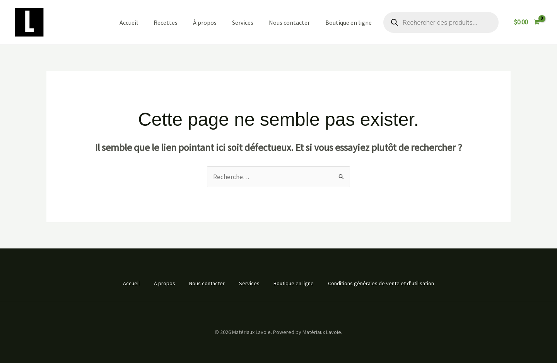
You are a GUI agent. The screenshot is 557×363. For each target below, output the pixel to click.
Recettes (166, 22)
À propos (205, 22)
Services (242, 22)
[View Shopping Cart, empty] (526, 22)
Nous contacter (289, 22)
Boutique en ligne (348, 22)
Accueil (129, 22)
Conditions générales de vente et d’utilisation (384, 283)
